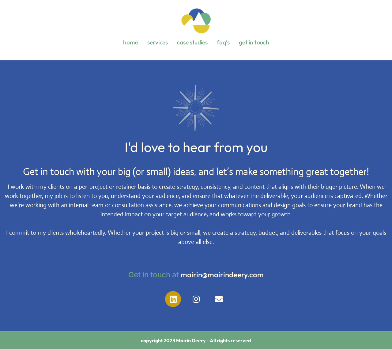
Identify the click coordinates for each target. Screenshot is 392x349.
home (130, 42)
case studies (192, 42)
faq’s (223, 42)
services (157, 42)
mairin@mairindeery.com (222, 274)
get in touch (254, 42)
